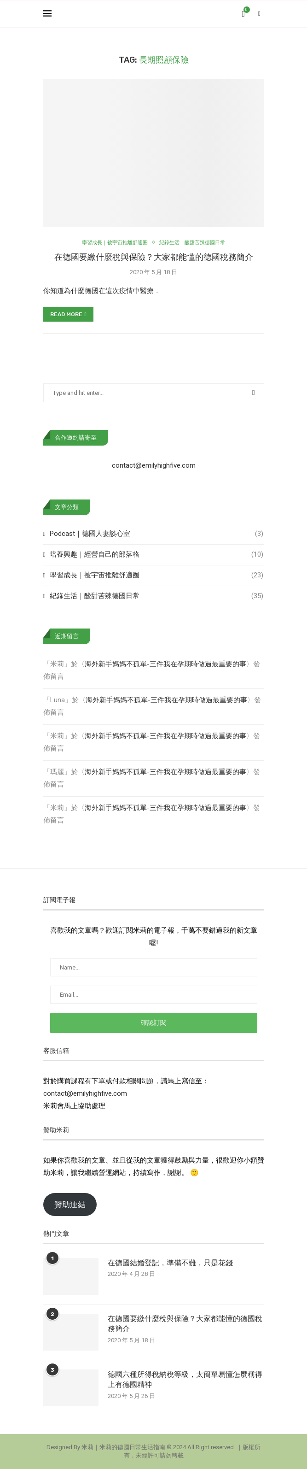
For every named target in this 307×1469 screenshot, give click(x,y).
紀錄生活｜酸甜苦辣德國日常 (156, 596)
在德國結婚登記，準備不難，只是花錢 (170, 1262)
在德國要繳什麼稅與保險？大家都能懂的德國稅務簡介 (153, 257)
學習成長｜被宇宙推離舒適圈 (156, 575)
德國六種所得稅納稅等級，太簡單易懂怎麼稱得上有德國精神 (185, 1379)
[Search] (259, 13)
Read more (68, 314)
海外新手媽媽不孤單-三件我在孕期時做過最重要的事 (165, 664)
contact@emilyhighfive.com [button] (85, 1093)
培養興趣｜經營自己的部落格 (156, 554)
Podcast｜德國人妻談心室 (156, 534)
